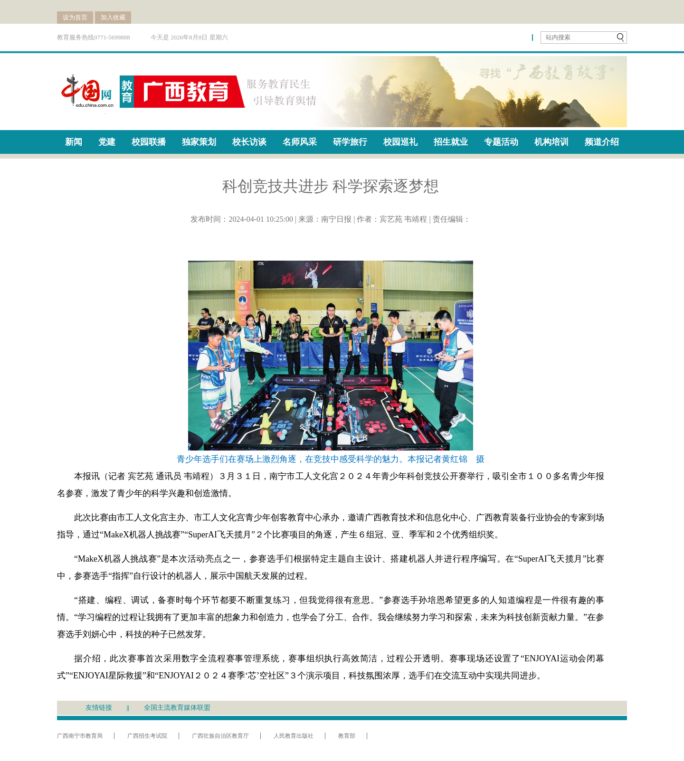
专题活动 (501, 142)
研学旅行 (350, 142)
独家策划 (199, 142)
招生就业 (451, 142)
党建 (106, 142)
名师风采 (300, 142)
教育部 (346, 736)
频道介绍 (602, 142)
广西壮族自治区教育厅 (220, 736)
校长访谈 (249, 142)
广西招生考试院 (147, 736)
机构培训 (551, 142)
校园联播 (149, 142)
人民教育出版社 (294, 736)
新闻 (73, 142)
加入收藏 (113, 17)
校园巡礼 (400, 142)
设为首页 (75, 17)
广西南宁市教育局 (80, 736)
